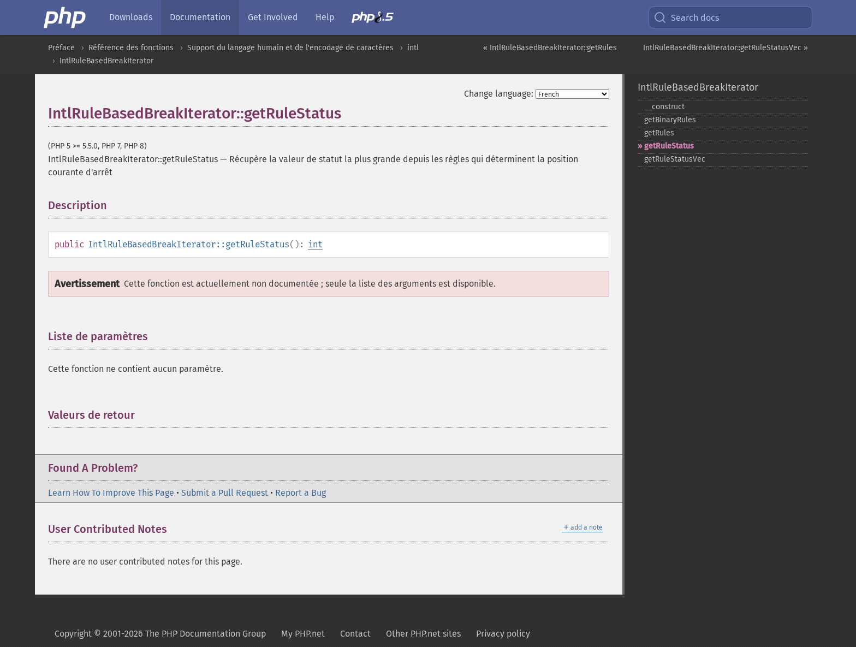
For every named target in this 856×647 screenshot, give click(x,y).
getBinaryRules (670, 119)
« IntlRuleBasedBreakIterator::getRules (550, 47)
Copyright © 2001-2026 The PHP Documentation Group (160, 633)
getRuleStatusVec (674, 159)
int (315, 244)
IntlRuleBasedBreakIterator (106, 61)
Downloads (130, 17)
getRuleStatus (669, 146)
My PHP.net (303, 633)
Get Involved (273, 17)
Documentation (200, 17)
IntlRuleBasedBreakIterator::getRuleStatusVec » (725, 47)
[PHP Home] (65, 17)
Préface (61, 47)
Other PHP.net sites (423, 633)
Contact (355, 633)
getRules (659, 133)
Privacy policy (503, 633)
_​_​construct (664, 106)
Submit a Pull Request (224, 493)
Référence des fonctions (131, 47)
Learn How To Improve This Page (111, 493)
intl (413, 47)
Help (325, 17)
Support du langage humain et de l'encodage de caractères (290, 47)
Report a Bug (300, 493)
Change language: (498, 93)
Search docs (686, 17)
